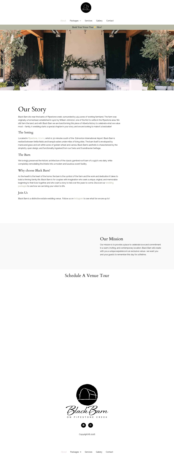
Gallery (99, 25)
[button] (75, 452)
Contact (110, 25)
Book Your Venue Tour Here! (87, 31)
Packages (74, 25)
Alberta (36, 143)
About (63, 25)
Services (88, 25)
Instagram (78, 203)
